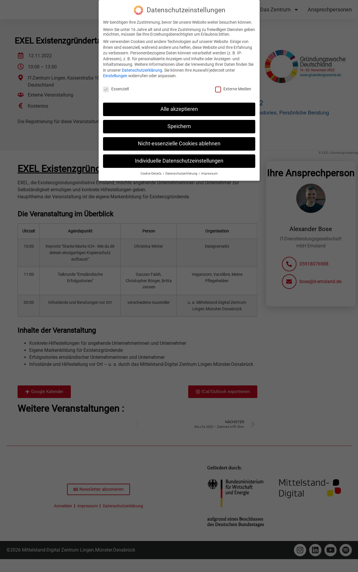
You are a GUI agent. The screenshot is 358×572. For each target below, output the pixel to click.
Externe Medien (233, 89)
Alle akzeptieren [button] (179, 109)
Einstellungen (115, 75)
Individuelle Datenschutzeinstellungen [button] (179, 161)
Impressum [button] (209, 173)
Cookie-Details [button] (151, 173)
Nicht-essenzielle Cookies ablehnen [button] (179, 144)
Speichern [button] (179, 126)
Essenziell (116, 89)
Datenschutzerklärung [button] (181, 173)
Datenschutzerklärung (142, 70)
